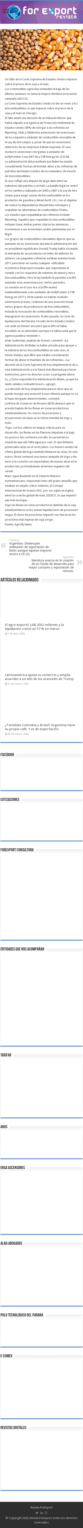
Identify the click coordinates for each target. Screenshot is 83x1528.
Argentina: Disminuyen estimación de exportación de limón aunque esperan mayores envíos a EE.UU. (32, 547)
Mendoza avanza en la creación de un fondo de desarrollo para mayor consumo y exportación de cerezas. (51, 564)
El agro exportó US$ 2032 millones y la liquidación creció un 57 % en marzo (34, 627)
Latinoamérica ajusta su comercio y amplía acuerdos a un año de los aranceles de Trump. (39, 677)
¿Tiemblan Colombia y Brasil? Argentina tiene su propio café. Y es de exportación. (40, 727)
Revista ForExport (42, 1507)
